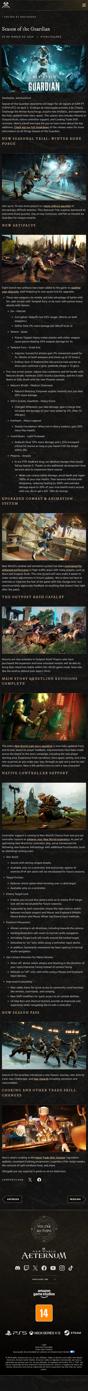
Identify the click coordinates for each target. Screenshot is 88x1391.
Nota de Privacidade (43, 1347)
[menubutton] (84, 5)
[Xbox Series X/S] (45, 1333)
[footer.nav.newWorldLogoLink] (44, 1257)
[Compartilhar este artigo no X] (30, 1179)
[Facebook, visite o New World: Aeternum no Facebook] (44, 1268)
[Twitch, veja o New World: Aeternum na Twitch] (26, 1268)
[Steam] (73, 1333)
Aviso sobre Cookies (43, 1349)
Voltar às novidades (20, 16)
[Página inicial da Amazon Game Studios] (44, 1294)
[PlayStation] (16, 1333)
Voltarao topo (44, 1229)
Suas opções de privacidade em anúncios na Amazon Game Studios (44, 1352)
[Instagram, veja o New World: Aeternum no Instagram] (62, 1268)
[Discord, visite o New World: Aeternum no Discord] (17, 1268)
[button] (44, 68)
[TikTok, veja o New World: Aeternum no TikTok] (70, 1268)
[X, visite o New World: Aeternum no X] (35, 1268)
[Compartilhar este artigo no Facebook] (39, 1179)
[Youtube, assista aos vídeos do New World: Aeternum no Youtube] (53, 1268)
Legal (44, 1345)
